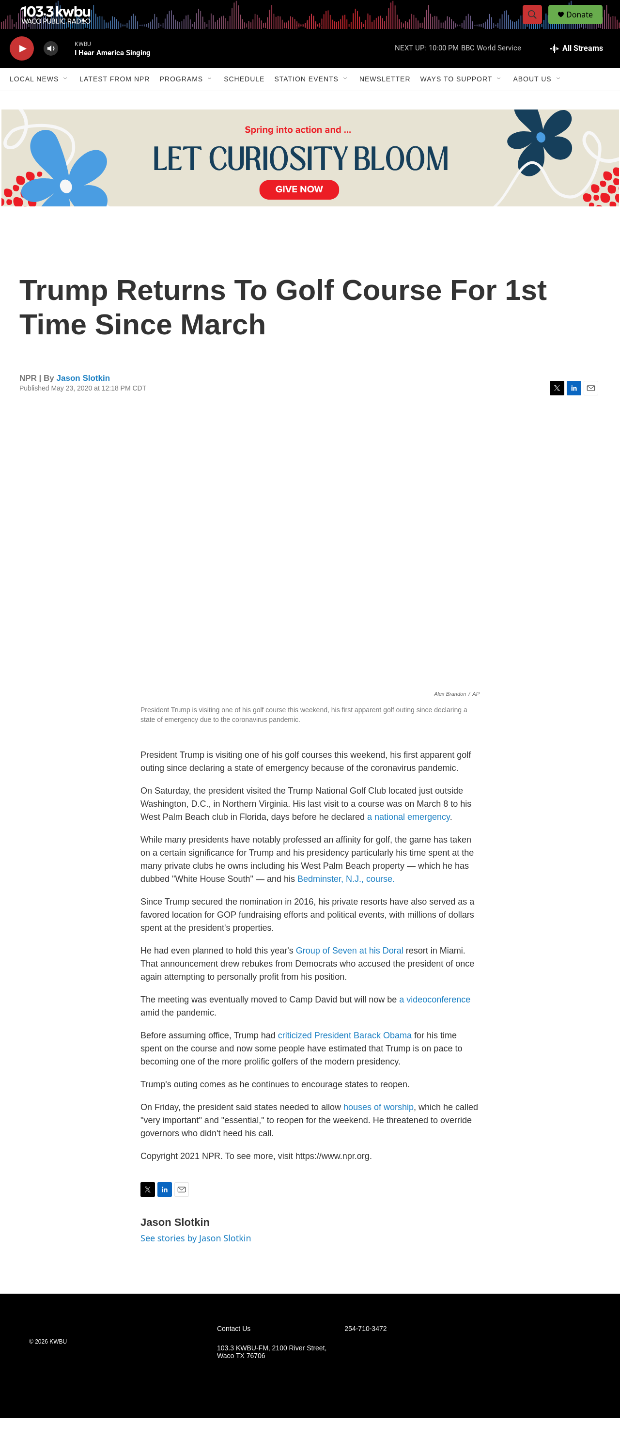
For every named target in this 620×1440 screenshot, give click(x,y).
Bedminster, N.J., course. (346, 901)
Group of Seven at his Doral (349, 972)
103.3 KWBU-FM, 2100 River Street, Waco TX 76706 (271, 1373)
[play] (22, 70)
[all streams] (576, 70)
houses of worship (378, 1129)
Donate (586, 25)
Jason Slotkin (83, 400)
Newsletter (385, 101)
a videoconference (434, 1021)
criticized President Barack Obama (345, 1057)
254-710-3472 (365, 1350)
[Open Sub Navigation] (66, 101)
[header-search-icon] (536, 25)
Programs (181, 101)
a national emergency (408, 839)
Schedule (244, 101)
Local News (34, 101)
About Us (532, 101)
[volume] (51, 70)
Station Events (306, 101)
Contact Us (233, 1350)
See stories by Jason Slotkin (195, 1260)
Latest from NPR (114, 101)
